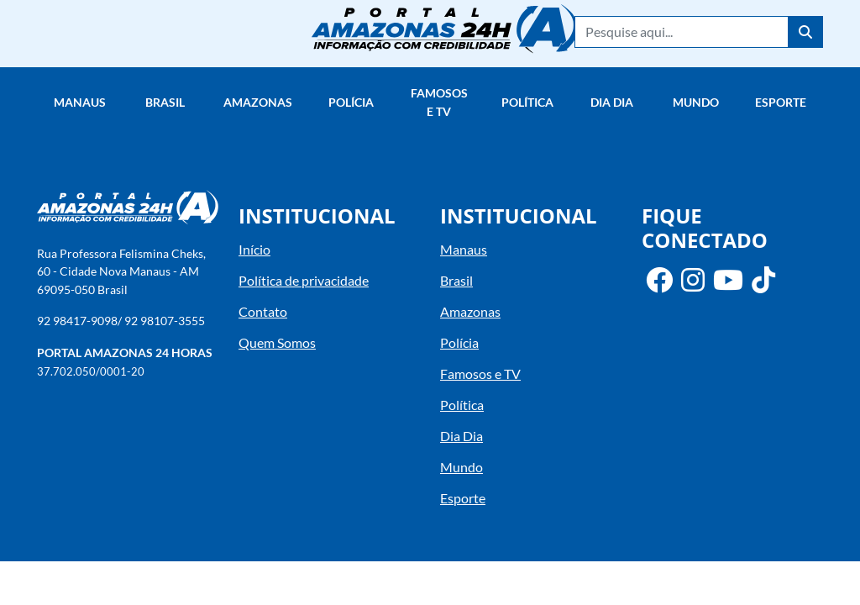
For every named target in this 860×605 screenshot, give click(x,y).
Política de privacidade (304, 280)
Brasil (165, 102)
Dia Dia (611, 102)
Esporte (780, 102)
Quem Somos (277, 342)
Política (527, 102)
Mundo (696, 102)
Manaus (80, 102)
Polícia (351, 102)
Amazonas (257, 102)
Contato (263, 311)
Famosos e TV (439, 102)
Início (254, 249)
